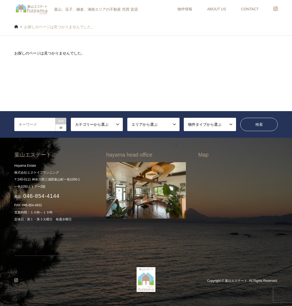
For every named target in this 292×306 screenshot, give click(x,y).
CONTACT (250, 9)
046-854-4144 (41, 196)
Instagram (17, 280)
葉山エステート (236, 281)
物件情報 (184, 9)
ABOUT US (216, 9)
